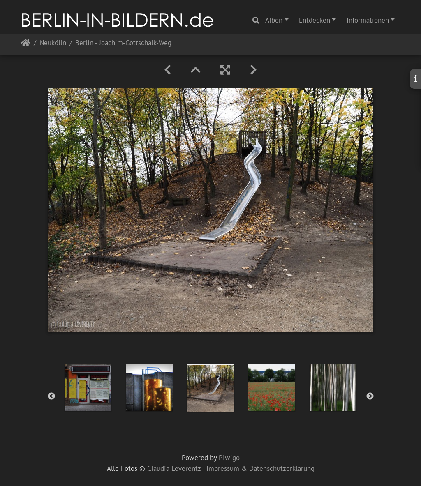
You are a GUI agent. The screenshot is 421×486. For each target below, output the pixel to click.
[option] (88, 387)
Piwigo (229, 457)
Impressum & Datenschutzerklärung (260, 468)
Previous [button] (51, 396)
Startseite (25, 44)
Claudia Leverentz (174, 468)
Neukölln (52, 43)
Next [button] (370, 396)
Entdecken (314, 20)
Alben (273, 20)
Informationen (368, 20)
